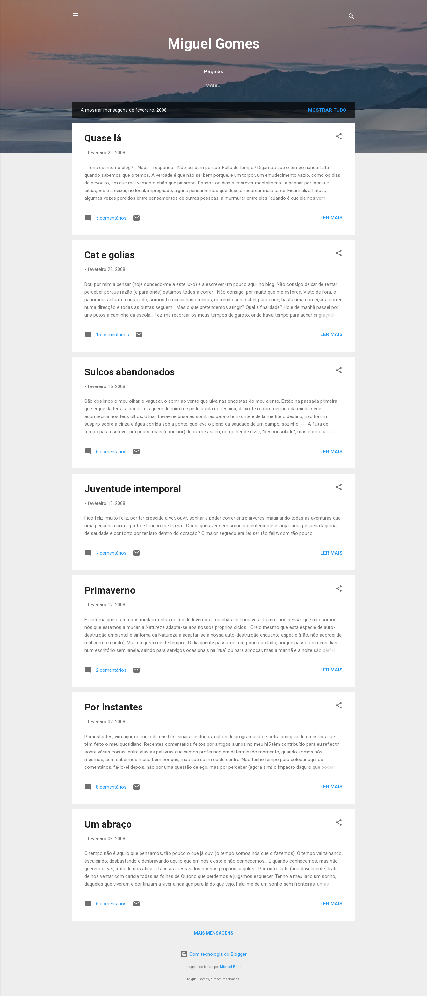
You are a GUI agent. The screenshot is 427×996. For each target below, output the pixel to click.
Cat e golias (109, 254)
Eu (163, 85)
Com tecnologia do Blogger (213, 954)
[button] (339, 137)
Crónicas (189, 85)
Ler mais (331, 218)
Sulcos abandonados (129, 372)
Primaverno (109, 590)
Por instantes (113, 707)
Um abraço (108, 824)
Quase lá (102, 138)
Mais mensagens (213, 933)
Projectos (228, 85)
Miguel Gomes (214, 43)
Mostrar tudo (327, 110)
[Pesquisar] (351, 17)
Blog (260, 85)
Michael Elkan (231, 967)
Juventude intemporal (132, 488)
